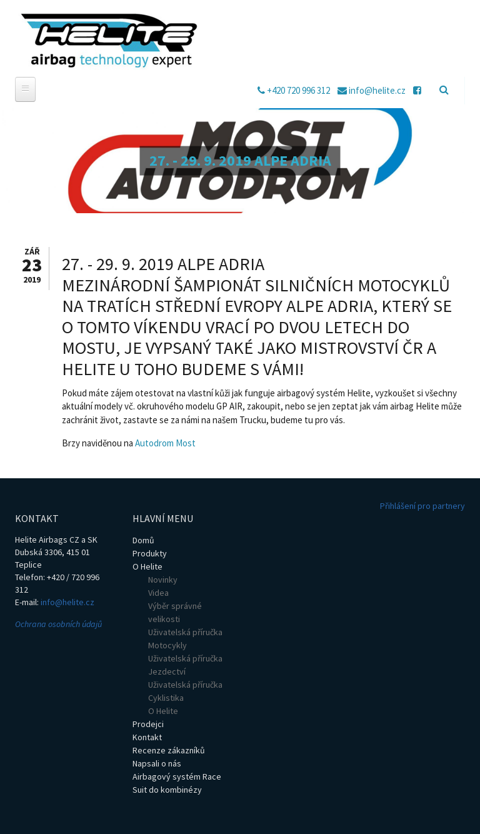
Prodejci (148, 724)
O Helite (147, 566)
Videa (158, 592)
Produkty (149, 553)
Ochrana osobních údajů (58, 624)
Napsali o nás (156, 763)
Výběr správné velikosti (175, 612)
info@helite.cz (67, 602)
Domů (143, 540)
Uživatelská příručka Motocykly (185, 638)
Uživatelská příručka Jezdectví (185, 665)
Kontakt (147, 737)
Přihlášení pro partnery (422, 505)
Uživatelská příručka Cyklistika (185, 691)
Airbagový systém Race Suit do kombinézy (176, 783)
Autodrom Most (165, 443)
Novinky (163, 579)
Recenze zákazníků (168, 750)
